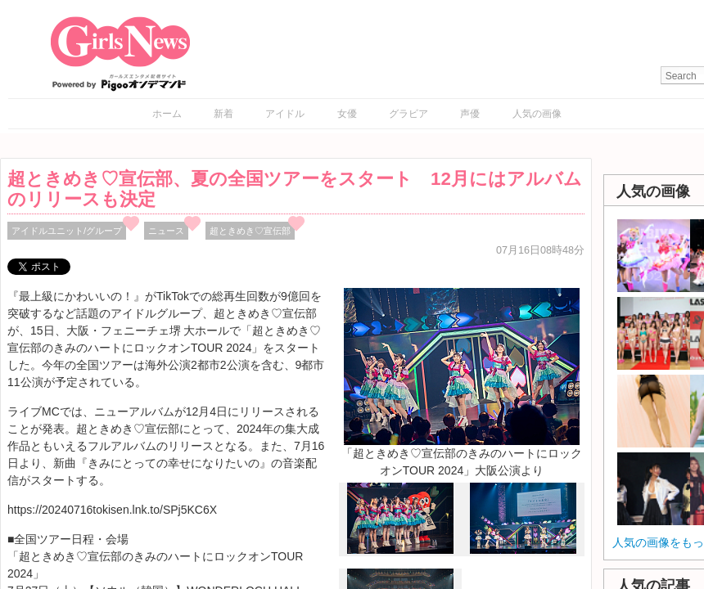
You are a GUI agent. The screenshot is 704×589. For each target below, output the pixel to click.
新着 (223, 113)
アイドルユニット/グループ (66, 231)
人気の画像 (537, 113)
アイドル (285, 113)
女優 (347, 113)
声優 (470, 113)
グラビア (408, 113)
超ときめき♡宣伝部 (250, 231)
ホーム (167, 113)
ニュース (166, 231)
